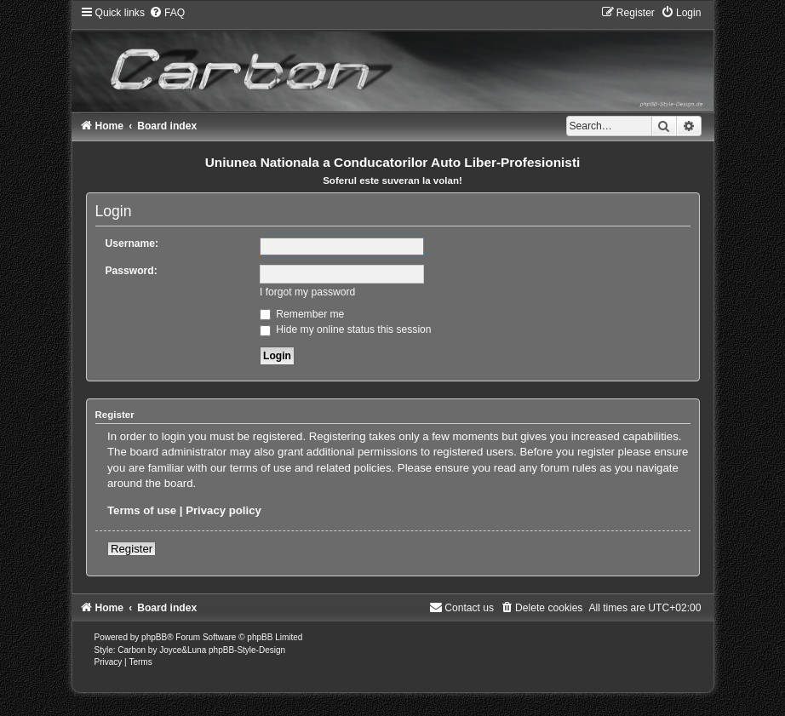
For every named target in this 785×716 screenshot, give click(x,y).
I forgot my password (307, 292)
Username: (132, 243)
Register (131, 548)
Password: (132, 271)
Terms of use (141, 510)
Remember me (302, 314)
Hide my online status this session (346, 329)
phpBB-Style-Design (247, 650)
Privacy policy (223, 510)
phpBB (154, 637)
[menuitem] (167, 13)
